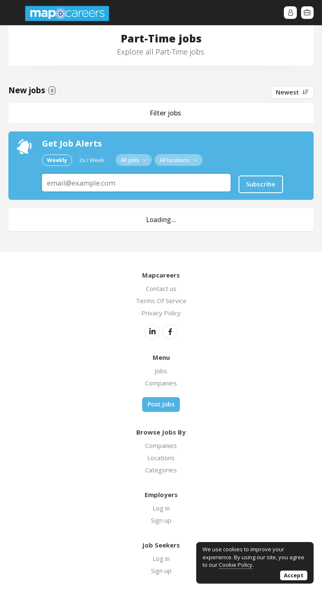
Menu (14, 12)
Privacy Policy (161, 311)
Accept (294, 575)
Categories (161, 468)
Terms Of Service (161, 299)
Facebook (170, 330)
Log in (161, 506)
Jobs (161, 369)
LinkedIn (152, 330)
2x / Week (91, 159)
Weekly (57, 159)
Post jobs (161, 403)
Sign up (161, 518)
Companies (161, 381)
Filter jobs (165, 113)
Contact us (161, 287)
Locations (161, 456)
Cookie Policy (235, 564)
